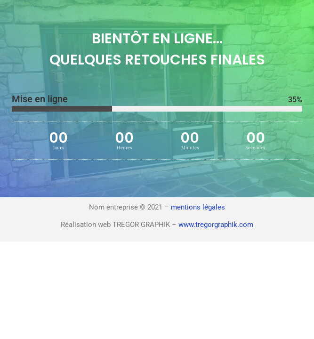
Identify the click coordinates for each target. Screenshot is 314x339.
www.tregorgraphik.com (215, 224)
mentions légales (198, 207)
